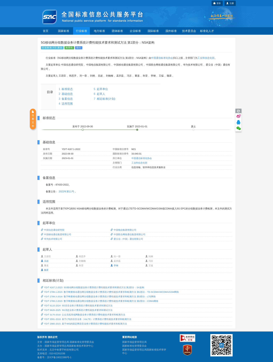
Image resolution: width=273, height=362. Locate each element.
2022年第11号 (66, 191)
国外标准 (171, 30)
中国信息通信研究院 (52, 230)
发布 (82, 126)
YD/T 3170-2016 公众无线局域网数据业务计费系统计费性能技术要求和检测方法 (83, 314)
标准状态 (67, 89)
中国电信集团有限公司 (123, 230)
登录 (217, 3)
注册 (230, 3)
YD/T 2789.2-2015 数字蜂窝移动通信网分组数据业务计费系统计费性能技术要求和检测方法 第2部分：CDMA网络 (99, 301)
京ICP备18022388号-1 (59, 357)
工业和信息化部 (205, 57)
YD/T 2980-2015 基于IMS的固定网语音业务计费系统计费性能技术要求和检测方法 (84, 323)
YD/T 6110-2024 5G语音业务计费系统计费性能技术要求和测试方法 (76, 305)
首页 (45, 30)
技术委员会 (189, 30)
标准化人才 (207, 30)
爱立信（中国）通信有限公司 (127, 239)
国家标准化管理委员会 (134, 345)
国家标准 (63, 30)
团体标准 (117, 30)
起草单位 (102, 89)
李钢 (114, 265)
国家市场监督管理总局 (134, 342)
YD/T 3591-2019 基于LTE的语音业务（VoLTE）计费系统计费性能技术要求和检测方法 (86, 319)
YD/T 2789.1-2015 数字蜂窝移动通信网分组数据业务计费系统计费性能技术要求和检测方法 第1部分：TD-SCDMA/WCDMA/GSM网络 (110, 292)
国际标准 (153, 30)
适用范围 (67, 103)
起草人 (101, 93)
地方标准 (99, 30)
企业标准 (135, 30)
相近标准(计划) (106, 98)
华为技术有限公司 (51, 239)
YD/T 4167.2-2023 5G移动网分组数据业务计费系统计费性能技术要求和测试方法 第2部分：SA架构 (92, 287)
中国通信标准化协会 (162, 57)
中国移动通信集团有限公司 (56, 234)
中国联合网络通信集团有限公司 (128, 234)
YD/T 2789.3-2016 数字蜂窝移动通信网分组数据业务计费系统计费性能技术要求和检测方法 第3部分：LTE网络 (98, 296)
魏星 (45, 270)
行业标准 (81, 30)
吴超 (45, 261)
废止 (193, 126)
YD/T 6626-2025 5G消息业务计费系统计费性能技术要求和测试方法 (76, 310)
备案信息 (67, 98)
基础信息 (67, 93)
